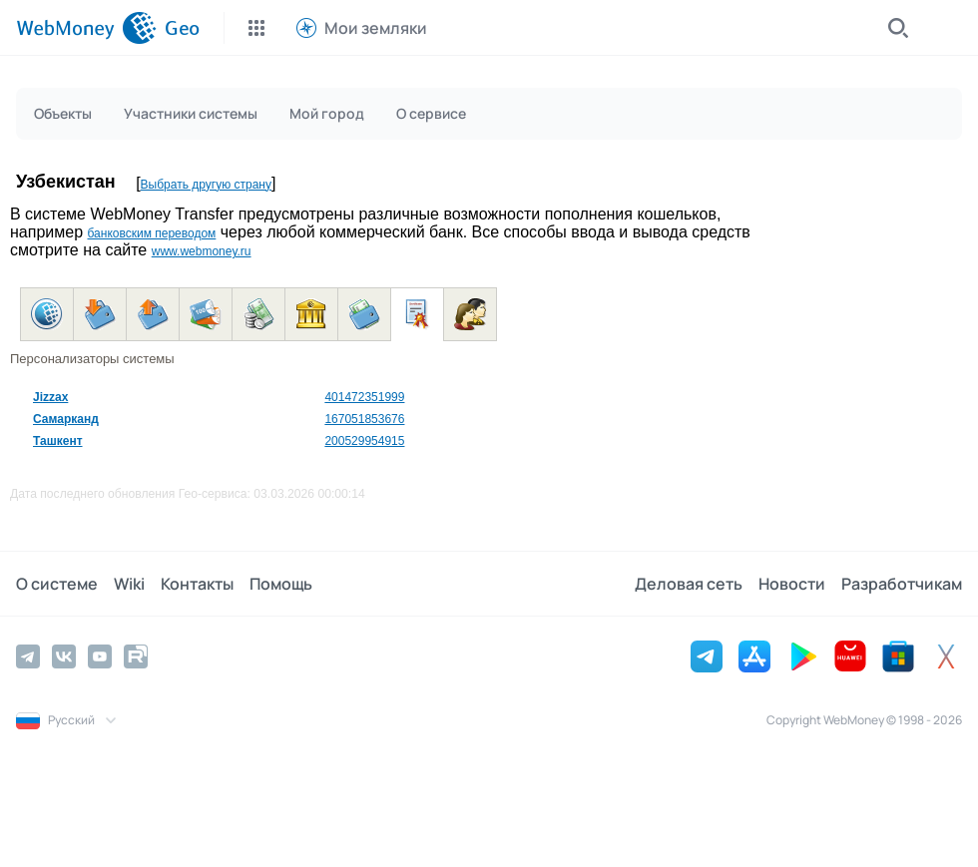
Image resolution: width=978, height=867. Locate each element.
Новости (791, 584)
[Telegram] (28, 656)
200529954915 (364, 441)
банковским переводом (151, 233)
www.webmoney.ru (201, 251)
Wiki (129, 584)
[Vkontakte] (64, 656)
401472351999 (364, 397)
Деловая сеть (688, 584)
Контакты (197, 584)
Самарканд (66, 419)
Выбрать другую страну (206, 185)
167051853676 (364, 419)
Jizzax (50, 397)
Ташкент (58, 441)
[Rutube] (136, 656)
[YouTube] (100, 656)
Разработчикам (901, 584)
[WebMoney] (86, 28)
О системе (57, 584)
